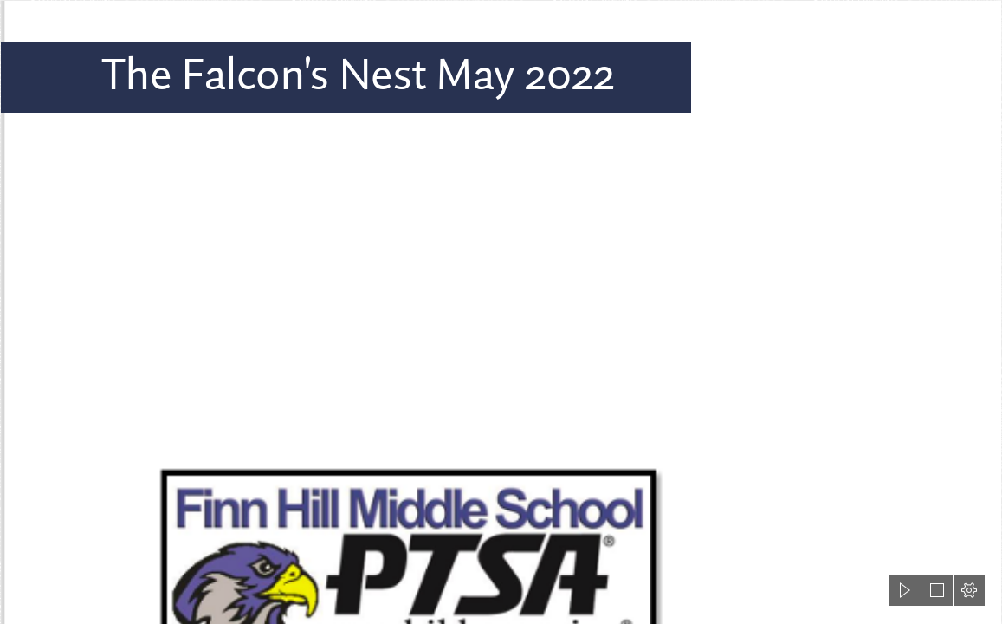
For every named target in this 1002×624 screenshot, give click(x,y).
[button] (905, 590)
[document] (501, 312)
